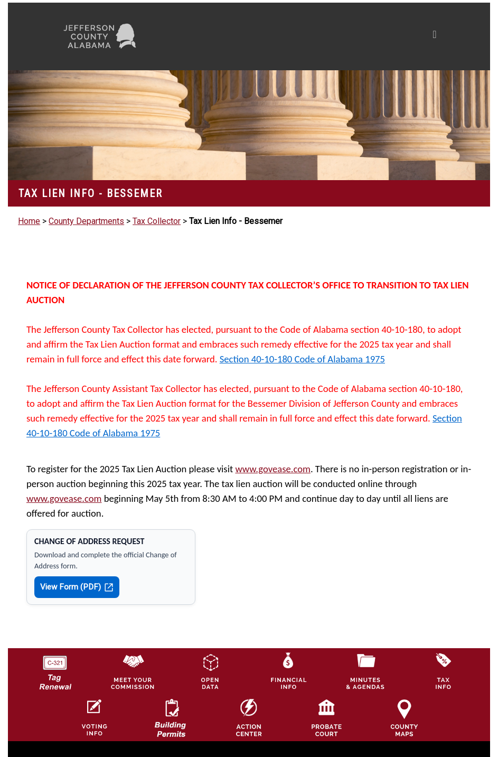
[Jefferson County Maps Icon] (404, 718)
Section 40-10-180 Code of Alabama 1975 (302, 359)
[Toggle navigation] (334, 36)
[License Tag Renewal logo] (55, 668)
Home (29, 221)
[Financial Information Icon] (288, 671)
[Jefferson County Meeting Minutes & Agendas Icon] (365, 671)
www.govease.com (273, 469)
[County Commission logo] (132, 671)
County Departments (86, 221)
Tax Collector (157, 221)
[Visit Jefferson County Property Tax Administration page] (443, 671)
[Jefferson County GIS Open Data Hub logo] (210, 671)
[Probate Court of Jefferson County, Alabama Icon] (326, 718)
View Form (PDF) (77, 587)
